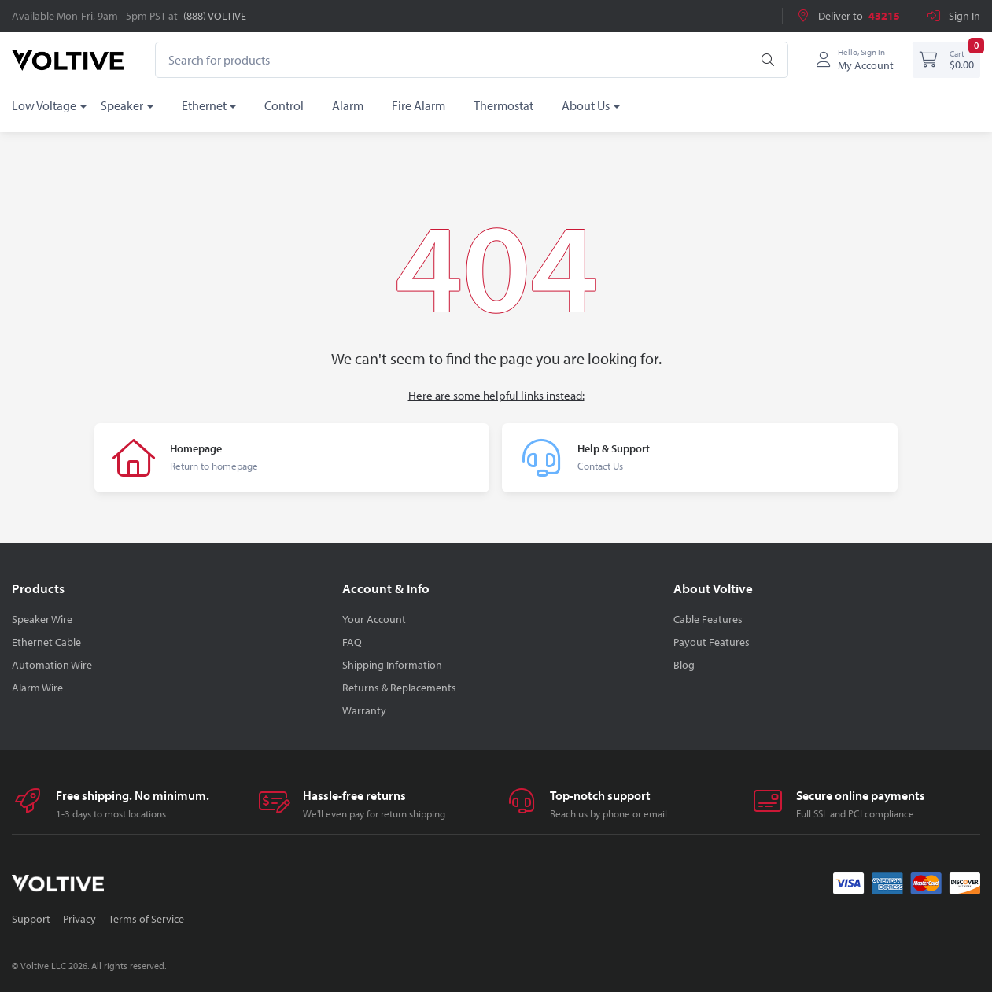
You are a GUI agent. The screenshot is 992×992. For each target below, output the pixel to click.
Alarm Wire (37, 687)
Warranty (364, 710)
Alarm (347, 105)
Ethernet (204, 105)
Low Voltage (44, 105)
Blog (684, 665)
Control (284, 105)
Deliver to (847, 16)
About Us (586, 105)
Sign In (953, 16)
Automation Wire (52, 665)
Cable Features (708, 619)
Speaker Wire (42, 619)
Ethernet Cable (46, 642)
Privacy (79, 919)
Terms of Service (146, 919)
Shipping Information (392, 665)
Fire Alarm (418, 105)
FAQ (352, 642)
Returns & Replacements (399, 687)
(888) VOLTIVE (214, 16)
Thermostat (503, 105)
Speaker (122, 105)
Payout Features (711, 642)
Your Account (374, 619)
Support (31, 919)
